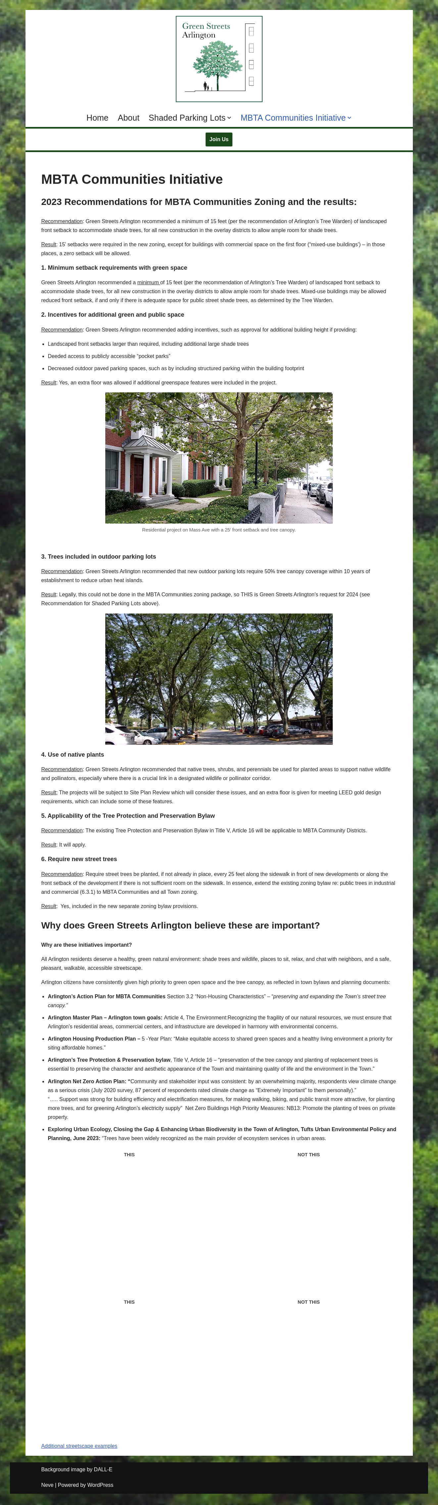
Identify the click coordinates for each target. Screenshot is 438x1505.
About (128, 117)
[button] (229, 118)
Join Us (219, 139)
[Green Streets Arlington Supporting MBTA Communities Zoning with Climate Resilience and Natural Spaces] (219, 59)
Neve (47, 1486)
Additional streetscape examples (79, 1447)
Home (97, 117)
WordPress (100, 1486)
